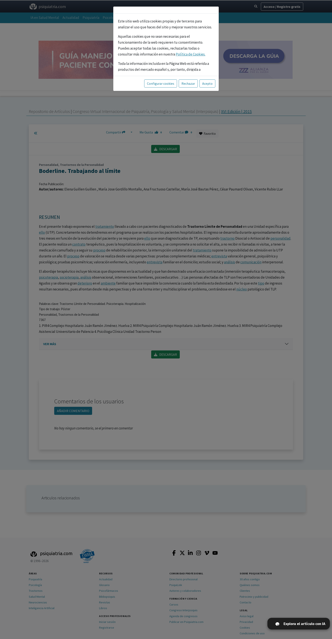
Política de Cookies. (190, 54)
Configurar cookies (160, 83)
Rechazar (188, 83)
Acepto (207, 83)
